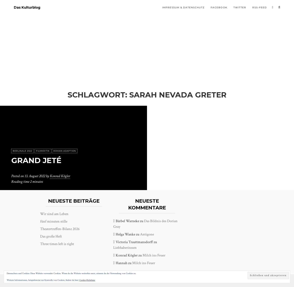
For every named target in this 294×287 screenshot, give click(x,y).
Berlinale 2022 (22, 151)
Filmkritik (43, 151)
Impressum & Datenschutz (183, 7)
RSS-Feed (259, 7)
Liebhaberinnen (125, 247)
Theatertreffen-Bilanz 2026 (60, 228)
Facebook (219, 7)
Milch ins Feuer (153, 255)
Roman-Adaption (64, 151)
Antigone (147, 234)
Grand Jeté (36, 160)
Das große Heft (51, 236)
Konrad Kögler (60, 176)
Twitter (239, 7)
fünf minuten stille (53, 221)
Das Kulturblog (27, 8)
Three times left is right (57, 243)
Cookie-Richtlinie (87, 280)
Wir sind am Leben (54, 213)
